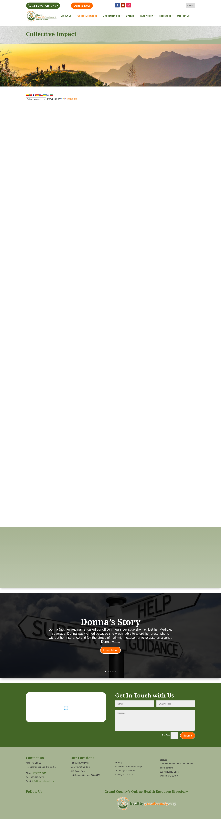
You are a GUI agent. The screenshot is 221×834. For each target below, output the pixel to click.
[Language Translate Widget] (36, 99)
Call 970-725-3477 (45, 5)
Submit (187, 735)
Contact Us (183, 16)
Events (130, 16)
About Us (66, 16)
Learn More (110, 650)
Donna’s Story (111, 622)
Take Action (146, 16)
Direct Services (111, 16)
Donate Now (82, 5)
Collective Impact (87, 16)
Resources (165, 16)
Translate (69, 98)
